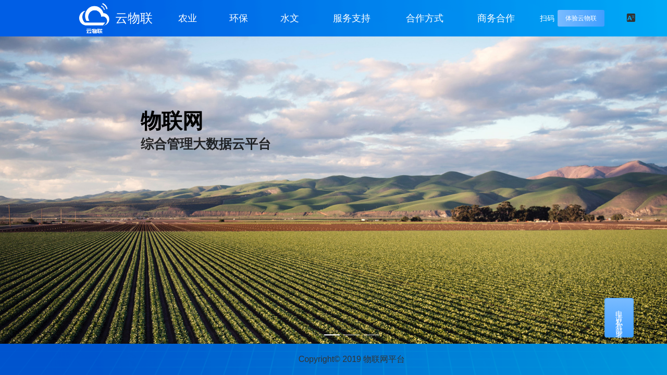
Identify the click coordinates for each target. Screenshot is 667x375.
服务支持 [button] (351, 18)
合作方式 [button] (424, 18)
